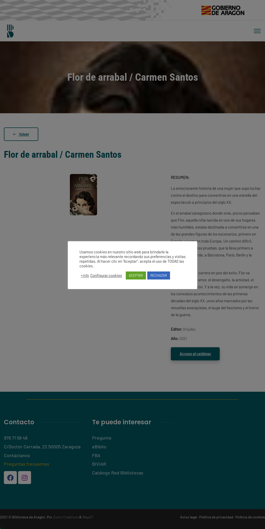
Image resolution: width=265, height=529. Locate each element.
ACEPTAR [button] (136, 275)
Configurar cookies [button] (106, 275)
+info (85, 275)
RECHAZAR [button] (158, 275)
